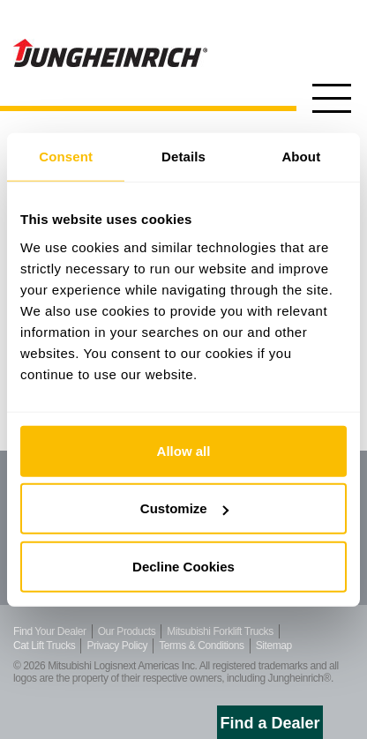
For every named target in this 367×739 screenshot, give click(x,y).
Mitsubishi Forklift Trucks (220, 631)
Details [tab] (183, 156)
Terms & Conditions (201, 645)
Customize (184, 508)
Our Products (127, 631)
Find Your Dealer (49, 631)
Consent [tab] (66, 156)
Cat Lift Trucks (44, 645)
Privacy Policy (116, 645)
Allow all (184, 450)
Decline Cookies (183, 565)
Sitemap (274, 645)
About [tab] (300, 156)
